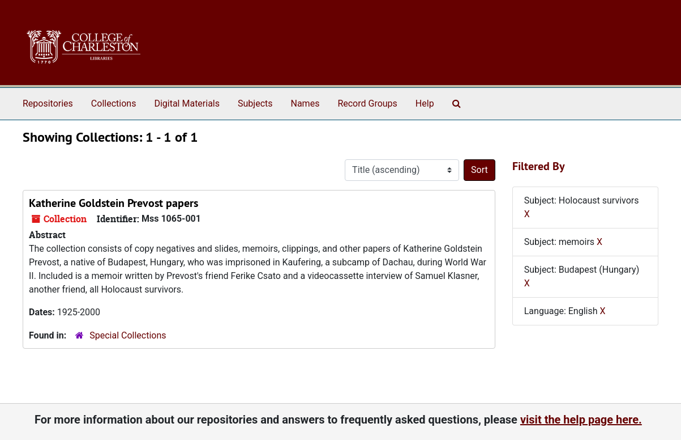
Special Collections (127, 335)
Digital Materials (187, 103)
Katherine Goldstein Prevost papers (113, 203)
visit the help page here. (581, 419)
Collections (113, 103)
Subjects (255, 103)
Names (305, 103)
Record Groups (367, 103)
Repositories (48, 103)
